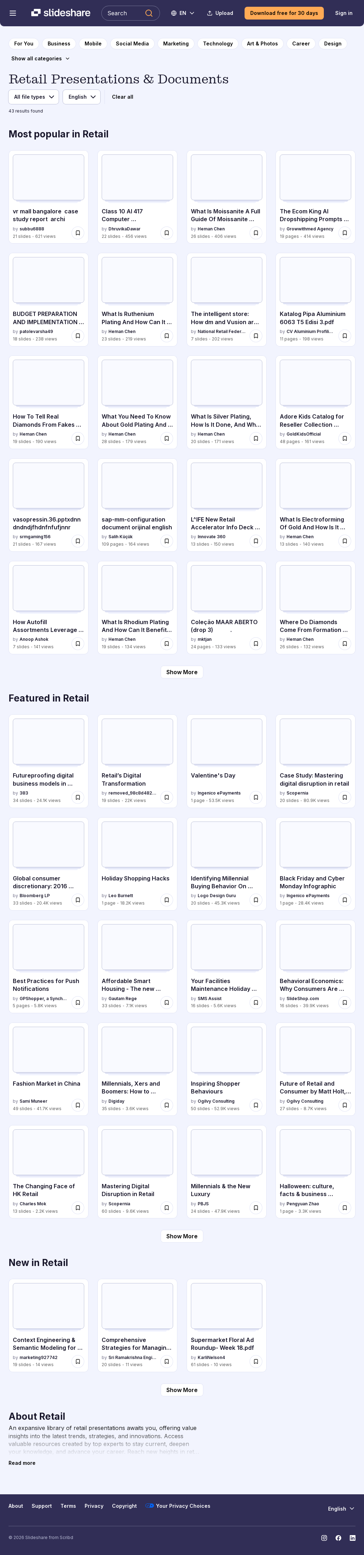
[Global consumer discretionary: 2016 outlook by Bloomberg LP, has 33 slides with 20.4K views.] (48, 864)
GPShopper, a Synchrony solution (44, 998)
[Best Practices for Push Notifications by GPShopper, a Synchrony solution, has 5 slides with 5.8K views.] (48, 966)
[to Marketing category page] (175, 43)
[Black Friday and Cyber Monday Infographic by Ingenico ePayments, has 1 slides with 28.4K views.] (315, 864)
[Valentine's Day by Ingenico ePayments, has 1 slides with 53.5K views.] (226, 761)
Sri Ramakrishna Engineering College (132, 1357)
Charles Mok (33, 1203)
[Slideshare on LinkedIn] (352, 1538)
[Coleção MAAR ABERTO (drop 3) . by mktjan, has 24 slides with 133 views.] (226, 607)
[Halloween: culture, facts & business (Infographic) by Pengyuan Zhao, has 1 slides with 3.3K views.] (315, 1171)
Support (42, 1506)
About (16, 1506)
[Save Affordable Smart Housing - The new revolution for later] (166, 1002)
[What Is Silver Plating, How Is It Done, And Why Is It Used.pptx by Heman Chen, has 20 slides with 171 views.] (226, 402)
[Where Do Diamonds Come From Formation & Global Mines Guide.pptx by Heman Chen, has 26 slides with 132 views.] (315, 607)
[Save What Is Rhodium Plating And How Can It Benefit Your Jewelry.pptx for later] (166, 643)
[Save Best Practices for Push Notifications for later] (77, 1002)
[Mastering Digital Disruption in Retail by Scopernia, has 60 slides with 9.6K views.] (137, 1171)
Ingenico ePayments (219, 793)
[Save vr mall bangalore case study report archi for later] (77, 233)
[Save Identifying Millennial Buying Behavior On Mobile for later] (256, 900)
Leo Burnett (120, 895)
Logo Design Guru (217, 895)
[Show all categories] (41, 58)
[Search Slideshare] (131, 13)
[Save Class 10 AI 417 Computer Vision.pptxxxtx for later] (166, 233)
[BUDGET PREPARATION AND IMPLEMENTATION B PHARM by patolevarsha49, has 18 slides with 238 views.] (48, 299)
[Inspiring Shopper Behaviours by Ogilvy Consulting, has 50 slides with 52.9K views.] (226, 1069)
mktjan (205, 639)
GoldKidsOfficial (304, 434)
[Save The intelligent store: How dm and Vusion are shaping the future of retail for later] (256, 335)
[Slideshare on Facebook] (338, 1538)
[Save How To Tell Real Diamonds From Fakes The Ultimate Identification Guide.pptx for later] (77, 438)
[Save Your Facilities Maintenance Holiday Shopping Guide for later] (256, 1002)
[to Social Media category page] (132, 43)
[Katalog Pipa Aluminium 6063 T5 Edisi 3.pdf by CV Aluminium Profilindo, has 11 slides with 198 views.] (315, 299)
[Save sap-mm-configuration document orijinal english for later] (166, 541)
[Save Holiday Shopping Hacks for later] (166, 900)
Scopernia (297, 793)
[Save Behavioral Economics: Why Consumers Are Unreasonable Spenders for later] (344, 1002)
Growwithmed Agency (310, 228)
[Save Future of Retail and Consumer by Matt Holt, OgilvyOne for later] (344, 1105)
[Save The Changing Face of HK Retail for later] (77, 1207)
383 (24, 793)
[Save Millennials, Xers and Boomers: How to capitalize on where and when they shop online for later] (166, 1105)
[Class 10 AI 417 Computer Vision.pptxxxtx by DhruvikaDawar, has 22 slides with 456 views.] (137, 197)
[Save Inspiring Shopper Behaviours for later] (256, 1105)
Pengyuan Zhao (303, 1203)
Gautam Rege (122, 998)
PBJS (203, 1203)
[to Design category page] (332, 43)
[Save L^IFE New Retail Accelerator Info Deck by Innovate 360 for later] (256, 541)
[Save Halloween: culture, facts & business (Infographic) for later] (344, 1207)
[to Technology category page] (218, 43)
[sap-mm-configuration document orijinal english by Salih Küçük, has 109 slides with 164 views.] (137, 505)
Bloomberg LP (35, 895)
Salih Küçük (120, 536)
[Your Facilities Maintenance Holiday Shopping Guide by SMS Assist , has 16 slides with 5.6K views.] (226, 966)
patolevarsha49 (36, 331)
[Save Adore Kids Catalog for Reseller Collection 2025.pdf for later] (344, 438)
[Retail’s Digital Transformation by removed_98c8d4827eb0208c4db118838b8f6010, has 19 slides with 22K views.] (137, 761)
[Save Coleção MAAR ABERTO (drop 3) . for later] (256, 643)
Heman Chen (211, 228)
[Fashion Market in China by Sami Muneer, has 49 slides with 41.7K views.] (48, 1069)
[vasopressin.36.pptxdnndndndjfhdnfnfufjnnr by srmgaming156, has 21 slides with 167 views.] (48, 505)
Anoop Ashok (34, 639)
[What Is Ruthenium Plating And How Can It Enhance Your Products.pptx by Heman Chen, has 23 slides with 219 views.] (137, 299)
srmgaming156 (35, 536)
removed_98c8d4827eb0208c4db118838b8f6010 (132, 793)
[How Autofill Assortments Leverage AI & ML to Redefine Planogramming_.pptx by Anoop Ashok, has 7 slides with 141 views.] (48, 607)
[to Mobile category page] (93, 43)
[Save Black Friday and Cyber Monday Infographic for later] (344, 900)
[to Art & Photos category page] (262, 43)
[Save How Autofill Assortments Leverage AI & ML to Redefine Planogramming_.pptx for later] (77, 643)
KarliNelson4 (211, 1357)
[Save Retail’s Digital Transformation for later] (166, 797)
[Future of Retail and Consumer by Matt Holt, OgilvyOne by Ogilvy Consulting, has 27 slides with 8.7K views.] (315, 1069)
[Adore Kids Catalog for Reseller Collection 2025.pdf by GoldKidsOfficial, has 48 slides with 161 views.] (315, 402)
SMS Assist (209, 998)
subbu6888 (32, 228)
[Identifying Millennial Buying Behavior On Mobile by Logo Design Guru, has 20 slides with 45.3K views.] (226, 864)
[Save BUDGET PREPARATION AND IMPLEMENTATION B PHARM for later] (77, 335)
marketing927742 (39, 1357)
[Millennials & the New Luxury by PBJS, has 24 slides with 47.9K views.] (226, 1171)
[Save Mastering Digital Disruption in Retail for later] (166, 1207)
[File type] (34, 97)
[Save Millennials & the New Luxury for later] (256, 1207)
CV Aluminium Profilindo (311, 331)
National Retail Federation (222, 331)
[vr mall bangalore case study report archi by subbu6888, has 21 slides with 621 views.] (48, 197)
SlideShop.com (303, 998)
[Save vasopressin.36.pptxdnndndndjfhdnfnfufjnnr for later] (77, 541)
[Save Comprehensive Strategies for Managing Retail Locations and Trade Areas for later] (166, 1361)
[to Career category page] (301, 43)
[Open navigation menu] (13, 13)
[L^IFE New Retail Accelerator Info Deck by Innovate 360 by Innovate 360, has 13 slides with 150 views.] (226, 505)
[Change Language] (183, 13)
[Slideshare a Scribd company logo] (60, 13)
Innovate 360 (211, 536)
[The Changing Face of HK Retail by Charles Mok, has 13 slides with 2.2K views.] (48, 1171)
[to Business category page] (59, 43)
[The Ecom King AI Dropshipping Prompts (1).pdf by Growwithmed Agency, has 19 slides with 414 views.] (315, 197)
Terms (68, 1506)
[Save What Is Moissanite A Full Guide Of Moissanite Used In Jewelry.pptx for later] (256, 233)
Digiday (116, 1101)
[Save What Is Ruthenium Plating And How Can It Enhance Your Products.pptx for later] (166, 335)
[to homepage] (24, 43)
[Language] (81, 97)
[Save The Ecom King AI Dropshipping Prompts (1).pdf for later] (344, 233)
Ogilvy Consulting (216, 1101)
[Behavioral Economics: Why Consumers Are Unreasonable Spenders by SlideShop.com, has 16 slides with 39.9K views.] (315, 966)
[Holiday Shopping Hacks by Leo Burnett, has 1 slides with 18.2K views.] (137, 864)
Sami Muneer (33, 1101)
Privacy (94, 1506)
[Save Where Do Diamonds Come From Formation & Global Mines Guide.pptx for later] (344, 643)
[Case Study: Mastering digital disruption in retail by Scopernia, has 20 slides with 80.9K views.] (315, 761)
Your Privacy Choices (177, 1505)
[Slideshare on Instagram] (324, 1538)
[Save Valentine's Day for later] (256, 797)
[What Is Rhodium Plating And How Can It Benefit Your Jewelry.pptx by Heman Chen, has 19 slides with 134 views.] (137, 607)
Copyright (124, 1506)
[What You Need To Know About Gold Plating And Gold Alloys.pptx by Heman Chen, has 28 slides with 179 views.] (137, 402)
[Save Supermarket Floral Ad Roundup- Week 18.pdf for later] (256, 1361)
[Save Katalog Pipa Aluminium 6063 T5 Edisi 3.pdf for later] (344, 335)
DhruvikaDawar (124, 228)
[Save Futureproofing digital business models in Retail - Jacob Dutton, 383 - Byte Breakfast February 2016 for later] (77, 797)
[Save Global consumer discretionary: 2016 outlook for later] (77, 900)
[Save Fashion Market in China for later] (77, 1105)
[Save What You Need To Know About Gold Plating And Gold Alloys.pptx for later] (166, 438)
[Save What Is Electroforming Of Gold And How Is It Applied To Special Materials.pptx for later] (344, 541)
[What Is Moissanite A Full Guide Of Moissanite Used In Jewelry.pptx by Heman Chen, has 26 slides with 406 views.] (226, 197)
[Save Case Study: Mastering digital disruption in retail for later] (344, 797)
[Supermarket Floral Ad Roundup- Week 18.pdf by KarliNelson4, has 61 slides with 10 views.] (226, 1325)
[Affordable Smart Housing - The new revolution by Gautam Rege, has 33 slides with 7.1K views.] (137, 966)
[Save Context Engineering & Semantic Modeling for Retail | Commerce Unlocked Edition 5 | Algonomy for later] (77, 1361)
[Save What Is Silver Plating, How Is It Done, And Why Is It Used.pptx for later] (256, 438)
